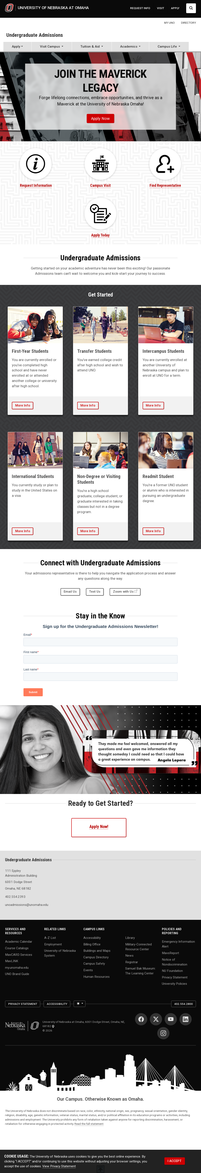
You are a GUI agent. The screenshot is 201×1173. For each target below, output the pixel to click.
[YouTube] (171, 1019)
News (129, 955)
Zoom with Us (123, 591)
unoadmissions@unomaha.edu (22, 905)
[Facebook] (141, 1019)
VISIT (160, 8)
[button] (52, 47)
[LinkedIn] (185, 1019)
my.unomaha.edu (17, 967)
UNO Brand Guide (17, 974)
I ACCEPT (175, 1161)
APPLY (175, 8)
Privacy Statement (174, 977)
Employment (53, 944)
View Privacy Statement (59, 1166)
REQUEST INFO (140, 8)
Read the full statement (88, 1123)
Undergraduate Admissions (34, 35)
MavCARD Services (18, 954)
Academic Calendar (18, 942)
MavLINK (11, 961)
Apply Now (100, 118)
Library (130, 937)
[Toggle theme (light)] (79, 1004)
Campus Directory (96, 957)
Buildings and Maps (96, 951)
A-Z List (50, 937)
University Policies (174, 984)
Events (88, 970)
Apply (16, 46)
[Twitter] (156, 1019)
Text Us (94, 591)
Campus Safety (94, 964)
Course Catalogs (17, 948)
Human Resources (96, 976)
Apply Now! (98, 826)
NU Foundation (172, 971)
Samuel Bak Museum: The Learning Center (140, 971)
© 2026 (48, 1030)
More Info (22, 405)
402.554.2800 (183, 1003)
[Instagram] (163, 1033)
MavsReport (170, 953)
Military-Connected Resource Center (138, 946)
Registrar (131, 962)
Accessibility (92, 937)
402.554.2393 (15, 897)
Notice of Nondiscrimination (174, 961)
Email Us (70, 591)
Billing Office (91, 944)
